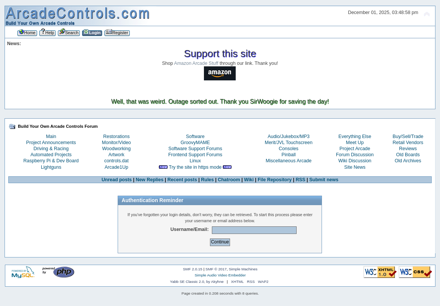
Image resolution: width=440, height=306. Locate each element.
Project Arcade (354, 148)
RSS (300, 179)
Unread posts (117, 179)
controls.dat (116, 160)
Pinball (288, 154)
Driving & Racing (51, 148)
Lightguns (51, 167)
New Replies (149, 179)
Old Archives (408, 160)
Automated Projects (51, 154)
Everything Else (355, 136)
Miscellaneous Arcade (288, 160)
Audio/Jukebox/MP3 (288, 136)
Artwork (116, 154)
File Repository (275, 179)
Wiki (249, 179)
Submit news (324, 179)
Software (195, 136)
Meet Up (355, 142)
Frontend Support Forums (195, 154)
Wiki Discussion (354, 160)
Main (51, 136)
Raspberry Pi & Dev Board (51, 160)
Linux (195, 160)
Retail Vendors (408, 142)
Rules (207, 179)
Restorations (116, 136)
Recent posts (182, 179)
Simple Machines (243, 269)
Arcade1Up (116, 167)
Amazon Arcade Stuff (196, 63)
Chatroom (229, 179)
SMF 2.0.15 (192, 269)
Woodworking (116, 148)
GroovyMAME (195, 142)
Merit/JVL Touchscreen (289, 142)
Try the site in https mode (195, 167)
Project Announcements (51, 142)
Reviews (408, 148)
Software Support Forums (195, 148)
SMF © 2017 (216, 269)
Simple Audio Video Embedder (220, 275)
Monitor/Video (116, 142)
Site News (354, 167)
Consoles (289, 148)
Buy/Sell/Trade (408, 136)
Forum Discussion (355, 154)
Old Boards (408, 154)
